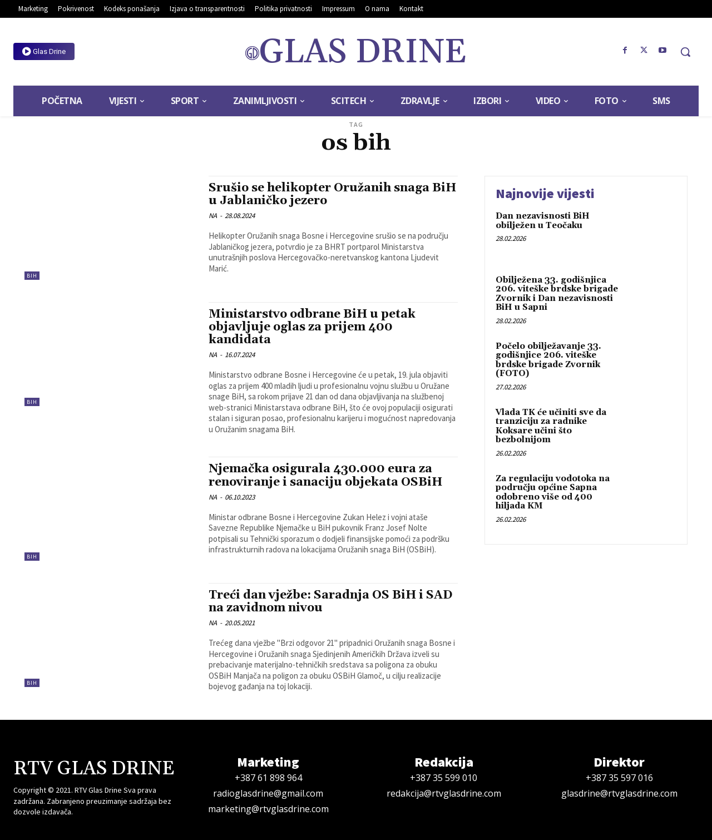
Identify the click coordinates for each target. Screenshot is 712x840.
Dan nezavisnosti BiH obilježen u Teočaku (543, 221)
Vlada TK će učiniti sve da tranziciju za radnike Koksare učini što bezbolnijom (551, 426)
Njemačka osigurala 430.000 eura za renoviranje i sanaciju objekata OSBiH (325, 475)
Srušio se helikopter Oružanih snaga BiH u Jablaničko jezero (332, 194)
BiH (32, 275)
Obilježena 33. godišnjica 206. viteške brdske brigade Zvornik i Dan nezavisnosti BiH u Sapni (557, 294)
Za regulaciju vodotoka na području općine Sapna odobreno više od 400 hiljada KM (553, 492)
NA (213, 215)
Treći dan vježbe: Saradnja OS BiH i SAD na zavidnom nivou (330, 601)
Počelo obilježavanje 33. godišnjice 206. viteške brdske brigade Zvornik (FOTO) (548, 360)
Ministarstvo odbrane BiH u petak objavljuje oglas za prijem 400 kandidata (312, 327)
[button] (685, 51)
